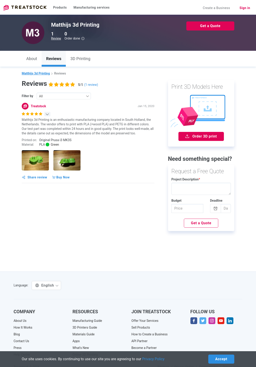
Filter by (27, 96)
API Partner (139, 341)
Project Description (185, 179)
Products (60, 7)
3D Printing (80, 58)
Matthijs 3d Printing (36, 73)
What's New (81, 348)
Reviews (53, 58)
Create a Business (216, 8)
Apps (76, 341)
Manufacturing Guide (87, 321)
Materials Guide (84, 334)
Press (17, 348)
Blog (17, 334)
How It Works (23, 327)
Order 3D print (201, 136)
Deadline (216, 200)
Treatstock (24, 7)
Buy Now (61, 177)
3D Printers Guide (85, 327)
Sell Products (140, 327)
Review (56, 38)
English (47, 285)
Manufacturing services (91, 7)
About (31, 58)
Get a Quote (210, 26)
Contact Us (21, 341)
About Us (20, 321)
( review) (91, 84)
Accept (221, 359)
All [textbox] (41, 96)
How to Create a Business (149, 334)
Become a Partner (144, 348)
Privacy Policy (153, 359)
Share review (34, 177)
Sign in (244, 8)
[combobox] (64, 96)
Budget (176, 200)
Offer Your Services (145, 321)
